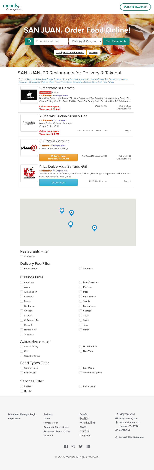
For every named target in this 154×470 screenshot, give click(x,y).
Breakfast (58, 79)
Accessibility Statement (129, 437)
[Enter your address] (51, 41)
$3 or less (88, 268)
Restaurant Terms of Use (57, 431)
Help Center (14, 418)
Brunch (66, 79)
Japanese (23, 82)
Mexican (44, 82)
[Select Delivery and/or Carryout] (85, 41)
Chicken (82, 79)
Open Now (29, 256)
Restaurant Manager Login (22, 414)
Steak (94, 82)
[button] (62, 211)
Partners (48, 414)
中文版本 (84, 418)
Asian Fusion (47, 79)
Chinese (90, 79)
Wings (111, 82)
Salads (69, 82)
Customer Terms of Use (56, 427)
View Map (93, 52)
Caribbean (74, 79)
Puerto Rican (60, 82)
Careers (48, 418)
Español (83, 414)
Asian (38, 79)
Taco (105, 82)
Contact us (122, 429)
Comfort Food (31, 368)
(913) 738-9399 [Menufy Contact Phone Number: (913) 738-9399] (125, 414)
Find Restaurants (116, 41)
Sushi (100, 82)
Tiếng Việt (85, 435)
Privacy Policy (51, 422)
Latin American (34, 82)
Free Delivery (30, 268)
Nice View (88, 351)
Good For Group (32, 356)
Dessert (112, 79)
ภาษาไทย (84, 431)
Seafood (87, 82)
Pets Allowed (89, 386)
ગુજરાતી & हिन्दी (87, 422)
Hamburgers (122, 79)
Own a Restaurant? (136, 7)
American (31, 79)
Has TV (27, 391)
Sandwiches (78, 82)
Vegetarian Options (92, 372)
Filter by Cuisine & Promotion (70, 52)
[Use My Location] (29, 41)
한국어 (83, 427)
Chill (26, 351)
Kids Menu (88, 368)
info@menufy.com (126, 418)
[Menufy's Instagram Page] (73, 446)
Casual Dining (31, 346)
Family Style (30, 372)
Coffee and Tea (101, 79)
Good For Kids (90, 346)
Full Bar (28, 386)
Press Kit (48, 435)
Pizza (51, 82)
